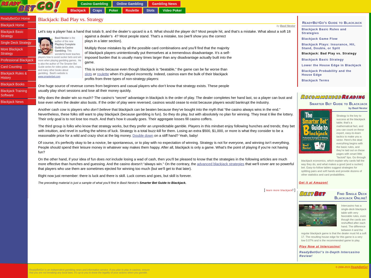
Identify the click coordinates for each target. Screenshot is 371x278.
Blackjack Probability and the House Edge (326, 72)
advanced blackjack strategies (220, 164)
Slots (150, 10)
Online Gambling (130, 4)
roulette (103, 74)
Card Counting (11, 67)
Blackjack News (12, 102)
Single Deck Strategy (16, 42)
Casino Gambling (94, 4)
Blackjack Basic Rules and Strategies (324, 31)
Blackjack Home (12, 25)
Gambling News (164, 4)
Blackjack (78, 10)
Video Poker (172, 10)
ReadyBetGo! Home (15, 18)
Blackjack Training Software (14, 93)
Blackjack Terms (315, 80)
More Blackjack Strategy (12, 51)
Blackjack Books (12, 84)
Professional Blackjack (17, 60)
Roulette (132, 10)
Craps (97, 10)
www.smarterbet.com (49, 76)
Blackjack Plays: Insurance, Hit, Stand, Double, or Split (328, 46)
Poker (113, 10)
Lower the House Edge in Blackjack (331, 65)
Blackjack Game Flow (320, 38)
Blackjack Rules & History (14, 75)
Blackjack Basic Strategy (12, 34)
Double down (142, 135)
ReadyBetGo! (359, 267)
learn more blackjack (279, 190)
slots (88, 74)
